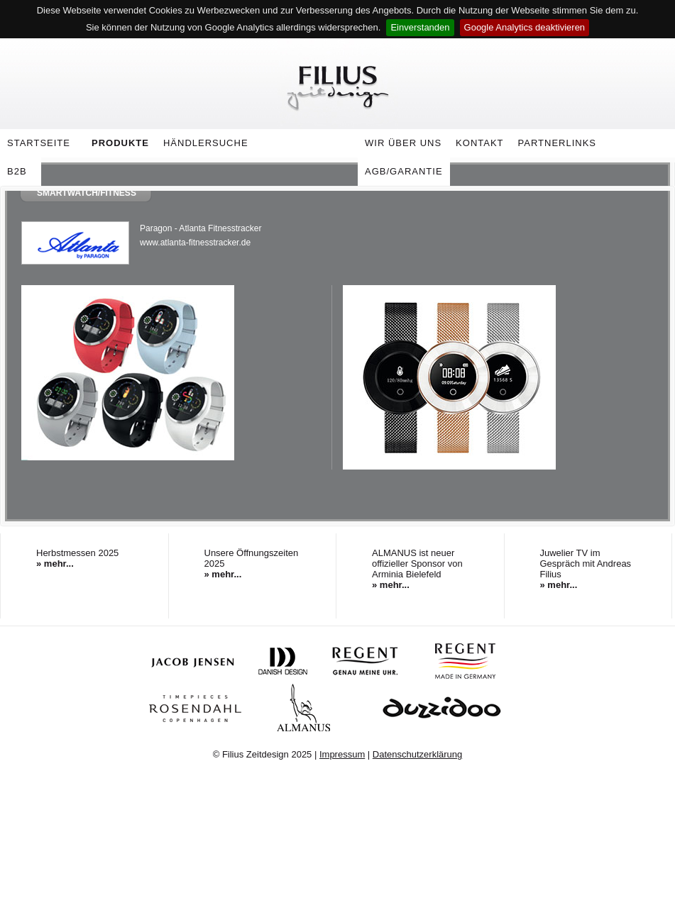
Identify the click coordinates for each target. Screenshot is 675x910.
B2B (17, 171)
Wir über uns (399, 145)
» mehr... (55, 563)
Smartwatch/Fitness (86, 193)
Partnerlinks (557, 143)
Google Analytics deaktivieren (525, 27)
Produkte (116, 145)
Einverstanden (419, 27)
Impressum (342, 754)
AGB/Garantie (404, 171)
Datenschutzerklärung (417, 754)
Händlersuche (205, 143)
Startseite (38, 143)
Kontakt (479, 143)
